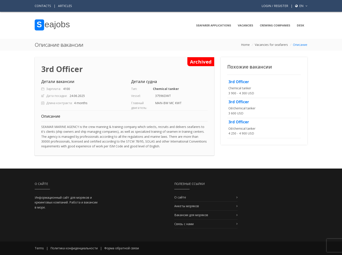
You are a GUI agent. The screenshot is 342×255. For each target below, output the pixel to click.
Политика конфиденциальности (74, 248)
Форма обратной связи (121, 248)
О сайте (180, 197)
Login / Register (275, 6)
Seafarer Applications (213, 25)
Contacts (43, 6)
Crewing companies (275, 25)
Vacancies (245, 25)
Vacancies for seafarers (271, 45)
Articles (65, 6)
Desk (300, 25)
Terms (39, 248)
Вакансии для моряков (191, 215)
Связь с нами (184, 224)
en (301, 6)
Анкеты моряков (186, 206)
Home (245, 45)
